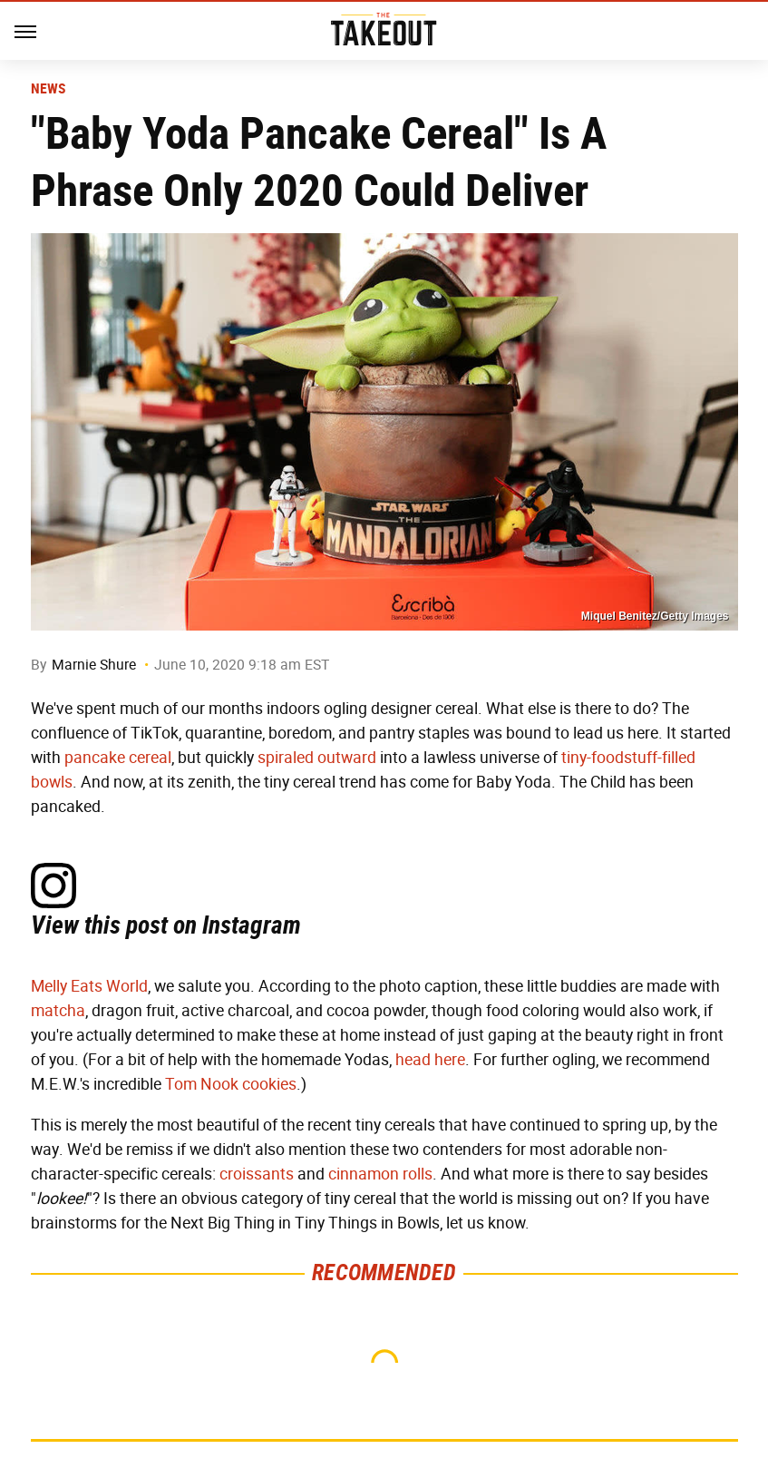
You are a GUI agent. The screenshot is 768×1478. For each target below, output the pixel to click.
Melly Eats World (89, 986)
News (48, 89)
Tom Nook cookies (231, 1084)
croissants (256, 1174)
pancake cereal (117, 758)
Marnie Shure (94, 664)
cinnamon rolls (380, 1174)
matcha (58, 1011)
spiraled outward (317, 758)
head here (430, 1060)
